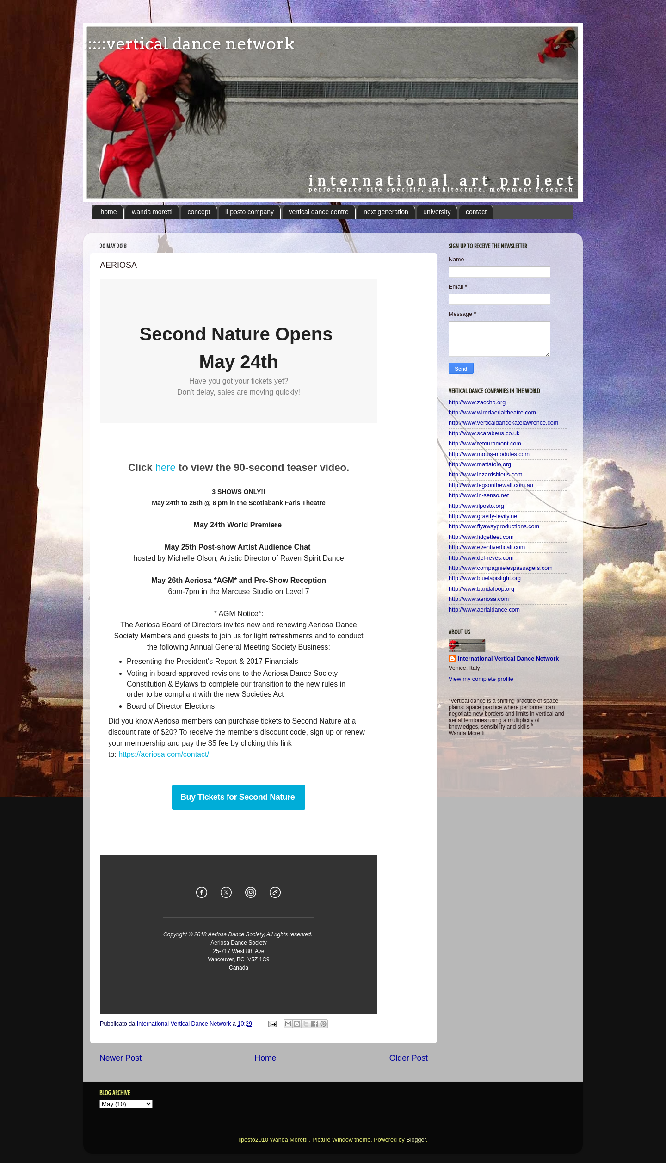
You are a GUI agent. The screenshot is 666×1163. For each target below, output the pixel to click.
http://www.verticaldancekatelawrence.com (503, 423)
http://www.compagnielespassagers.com (501, 568)
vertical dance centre (319, 212)
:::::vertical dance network (189, 43)
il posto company (249, 212)
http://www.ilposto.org (476, 506)
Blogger (416, 1140)
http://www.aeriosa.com (479, 599)
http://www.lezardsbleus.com (486, 474)
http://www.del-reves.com (481, 558)
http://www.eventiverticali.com (487, 547)
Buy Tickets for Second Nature (238, 797)
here (165, 467)
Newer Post (120, 1058)
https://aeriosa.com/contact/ (163, 754)
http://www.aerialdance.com (484, 609)
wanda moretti (152, 212)
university (436, 212)
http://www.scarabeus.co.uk (484, 433)
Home (265, 1058)
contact (476, 212)
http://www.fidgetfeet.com (481, 537)
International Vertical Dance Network (508, 659)
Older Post (408, 1058)
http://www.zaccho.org (477, 402)
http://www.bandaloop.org (481, 589)
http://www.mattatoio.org (480, 464)
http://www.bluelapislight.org (485, 578)
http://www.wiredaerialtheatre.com (492, 412)
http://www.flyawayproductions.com (494, 526)
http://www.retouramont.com (485, 443)
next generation (386, 212)
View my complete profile (481, 679)
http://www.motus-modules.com (489, 454)
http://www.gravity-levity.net (484, 516)
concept (198, 212)
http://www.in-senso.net (479, 495)
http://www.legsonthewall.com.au (491, 485)
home (109, 212)
